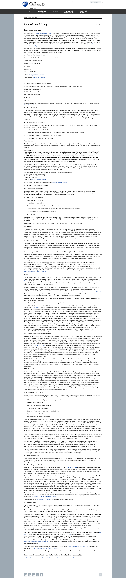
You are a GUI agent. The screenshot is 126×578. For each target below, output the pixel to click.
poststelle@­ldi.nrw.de (40, 179)
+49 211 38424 (34, 177)
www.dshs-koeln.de (40, 77)
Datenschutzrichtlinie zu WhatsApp (80, 551)
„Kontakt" (41, 309)
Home (26, 17)
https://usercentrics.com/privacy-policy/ (42, 271)
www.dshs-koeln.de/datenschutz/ (45, 46)
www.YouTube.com (73, 471)
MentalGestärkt (35, 8)
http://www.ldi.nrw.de (61, 182)
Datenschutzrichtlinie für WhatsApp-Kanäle (47, 553)
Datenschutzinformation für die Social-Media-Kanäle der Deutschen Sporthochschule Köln (52, 563)
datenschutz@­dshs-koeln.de (35, 105)
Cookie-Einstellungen (46, 503)
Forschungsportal (75, 2)
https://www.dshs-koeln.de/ (45, 33)
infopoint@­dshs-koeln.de (38, 75)
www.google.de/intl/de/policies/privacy (49, 500)
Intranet (84, 2)
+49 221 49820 (32, 72)
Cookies (37, 281)
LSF (53, 349)
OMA (60, 349)
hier (28, 539)
